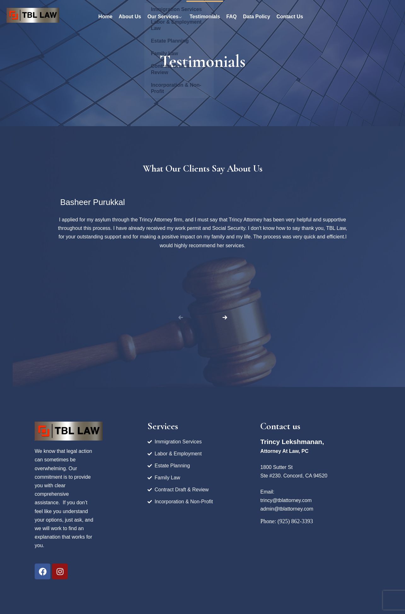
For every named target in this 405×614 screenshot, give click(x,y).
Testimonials (204, 16)
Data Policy (256, 16)
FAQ (231, 16)
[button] (224, 317)
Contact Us (289, 16)
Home (105, 16)
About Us (130, 16)
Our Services (163, 16)
